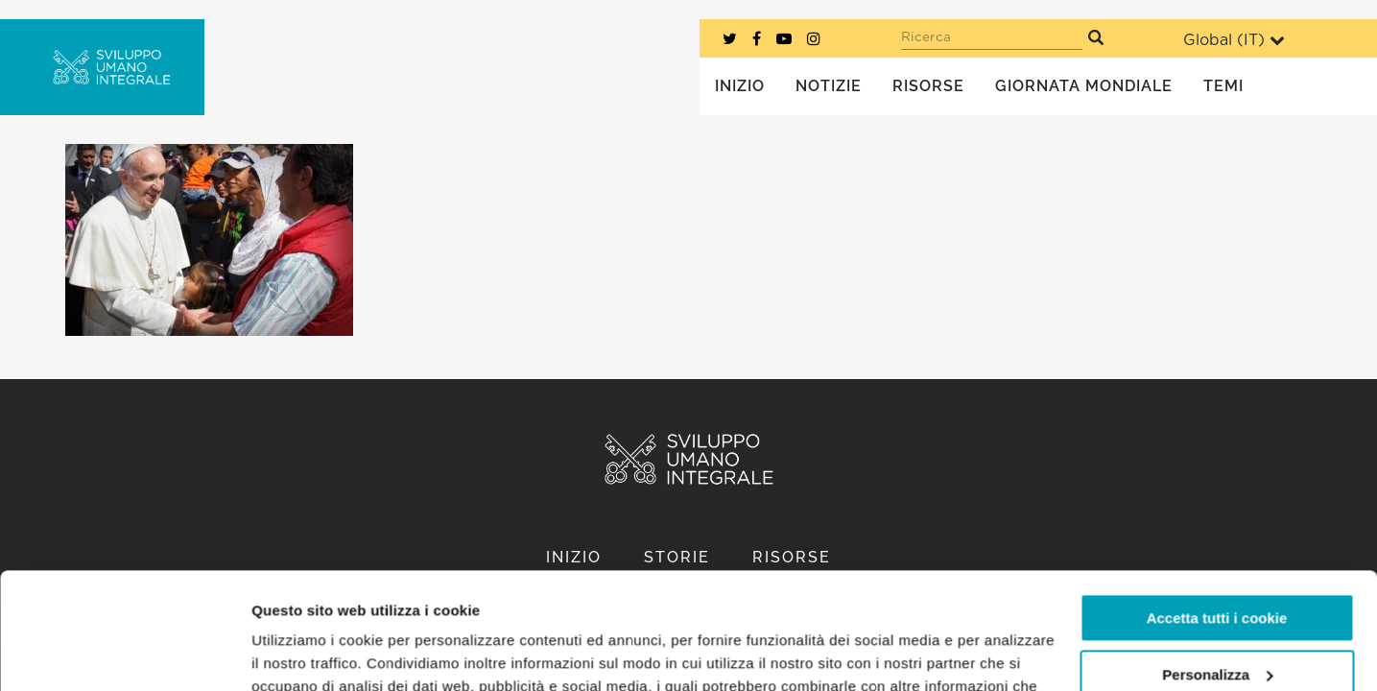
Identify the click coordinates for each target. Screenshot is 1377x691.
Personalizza (1217, 565)
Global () (1234, 40)
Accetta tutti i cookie (1217, 509)
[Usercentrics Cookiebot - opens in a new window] (124, 653)
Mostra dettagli (303, 653)
